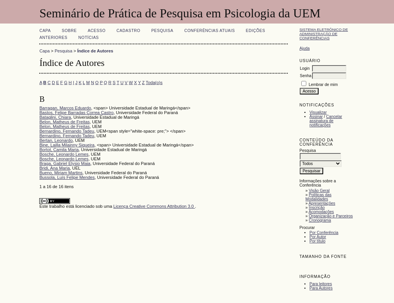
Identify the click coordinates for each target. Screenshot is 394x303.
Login (304, 68)
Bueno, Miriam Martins (60, 172)
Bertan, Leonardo (55, 140)
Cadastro (128, 31)
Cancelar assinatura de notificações (325, 120)
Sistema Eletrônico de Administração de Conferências (323, 33)
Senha (305, 76)
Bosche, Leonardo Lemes (63, 154)
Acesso (96, 31)
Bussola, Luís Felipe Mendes (67, 177)
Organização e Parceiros (331, 216)
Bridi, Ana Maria (54, 168)
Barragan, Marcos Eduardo (65, 108)
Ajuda (304, 48)
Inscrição (317, 207)
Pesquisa (162, 31)
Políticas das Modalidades (319, 197)
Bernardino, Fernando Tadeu (66, 131)
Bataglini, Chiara (55, 117)
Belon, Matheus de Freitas (64, 122)
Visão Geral (319, 191)
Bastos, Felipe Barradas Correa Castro (76, 112)
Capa (45, 31)
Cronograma (320, 220)
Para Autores (320, 288)
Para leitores (320, 284)
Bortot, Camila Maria (58, 149)
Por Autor (317, 237)
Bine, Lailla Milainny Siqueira (66, 145)
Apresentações (322, 203)
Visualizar (318, 112)
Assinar (316, 116)
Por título (317, 241)
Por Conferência (323, 233)
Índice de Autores (95, 51)
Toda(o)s (154, 82)
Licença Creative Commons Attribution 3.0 (154, 206)
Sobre (69, 31)
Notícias (88, 37)
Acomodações (321, 212)
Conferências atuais (209, 31)
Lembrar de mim (323, 84)
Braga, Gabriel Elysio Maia (64, 163)
